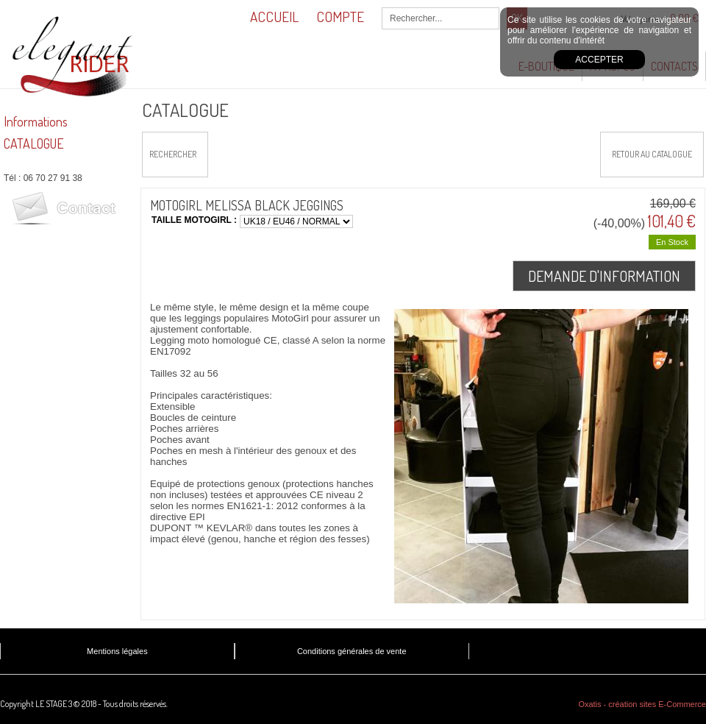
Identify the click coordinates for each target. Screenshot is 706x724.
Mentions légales (117, 651)
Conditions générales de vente (352, 651)
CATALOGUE (34, 143)
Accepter (599, 59)
